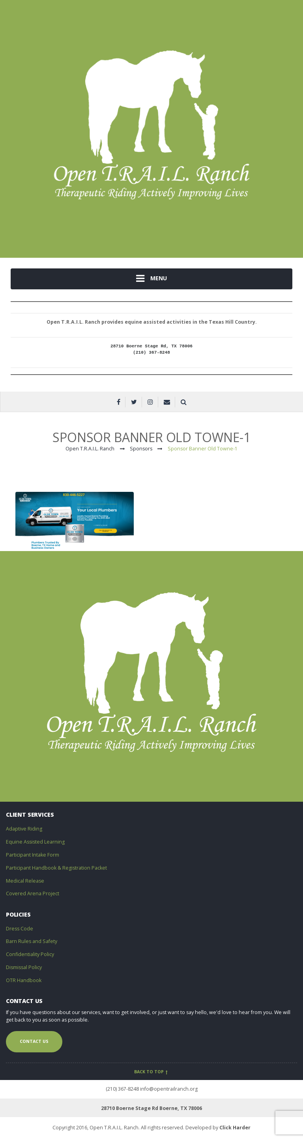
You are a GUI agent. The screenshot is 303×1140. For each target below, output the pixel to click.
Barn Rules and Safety (31, 941)
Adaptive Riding (24, 828)
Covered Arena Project (32, 893)
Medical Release (25, 881)
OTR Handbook (23, 980)
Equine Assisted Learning (35, 841)
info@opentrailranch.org (169, 1089)
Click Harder (235, 1127)
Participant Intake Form (32, 854)
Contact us (34, 1041)
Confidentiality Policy (30, 954)
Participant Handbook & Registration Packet (56, 867)
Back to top (151, 1071)
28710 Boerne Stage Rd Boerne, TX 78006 (151, 1108)
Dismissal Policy (24, 967)
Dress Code (19, 928)
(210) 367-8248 (122, 1089)
